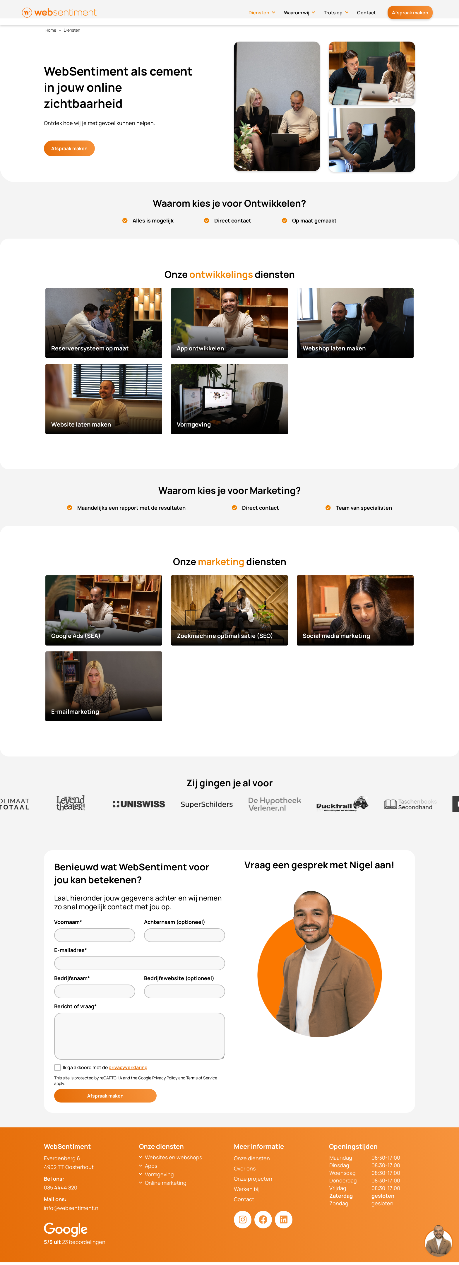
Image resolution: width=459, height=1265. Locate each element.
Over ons (245, 1168)
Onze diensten (252, 1158)
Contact (372, 11)
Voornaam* (68, 921)
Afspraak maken (413, 11)
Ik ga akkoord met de (105, 1067)
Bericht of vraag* (75, 1006)
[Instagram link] (242, 1219)
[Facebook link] (263, 1219)
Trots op (339, 11)
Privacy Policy (164, 1078)
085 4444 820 (60, 1187)
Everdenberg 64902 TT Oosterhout (69, 1162)
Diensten (264, 11)
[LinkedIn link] (283, 1219)
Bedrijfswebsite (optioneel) (179, 978)
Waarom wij (302, 11)
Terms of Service (201, 1078)
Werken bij (247, 1188)
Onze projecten (253, 1178)
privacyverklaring (128, 1067)
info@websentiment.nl (72, 1207)
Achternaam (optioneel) (174, 921)
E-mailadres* (70, 950)
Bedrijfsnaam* (72, 978)
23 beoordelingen (74, 1241)
